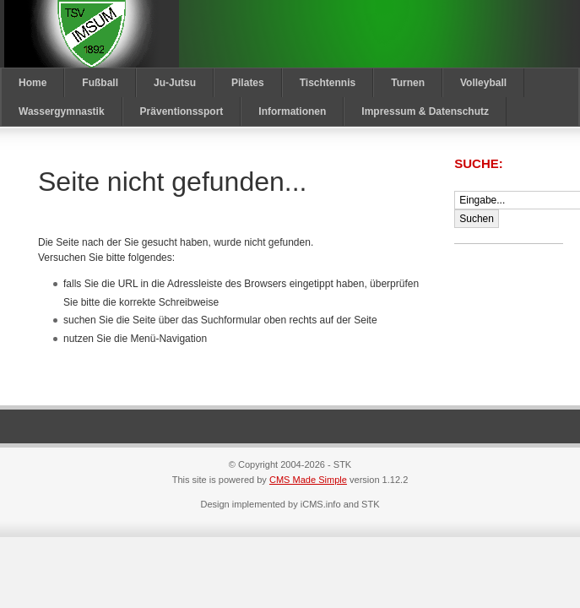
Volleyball (483, 83)
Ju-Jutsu (175, 83)
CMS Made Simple (308, 480)
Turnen (408, 83)
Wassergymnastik (62, 111)
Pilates (247, 83)
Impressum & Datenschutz (425, 111)
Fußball (100, 83)
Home (32, 83)
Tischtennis (327, 83)
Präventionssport (182, 111)
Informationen (292, 111)
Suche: (480, 163)
